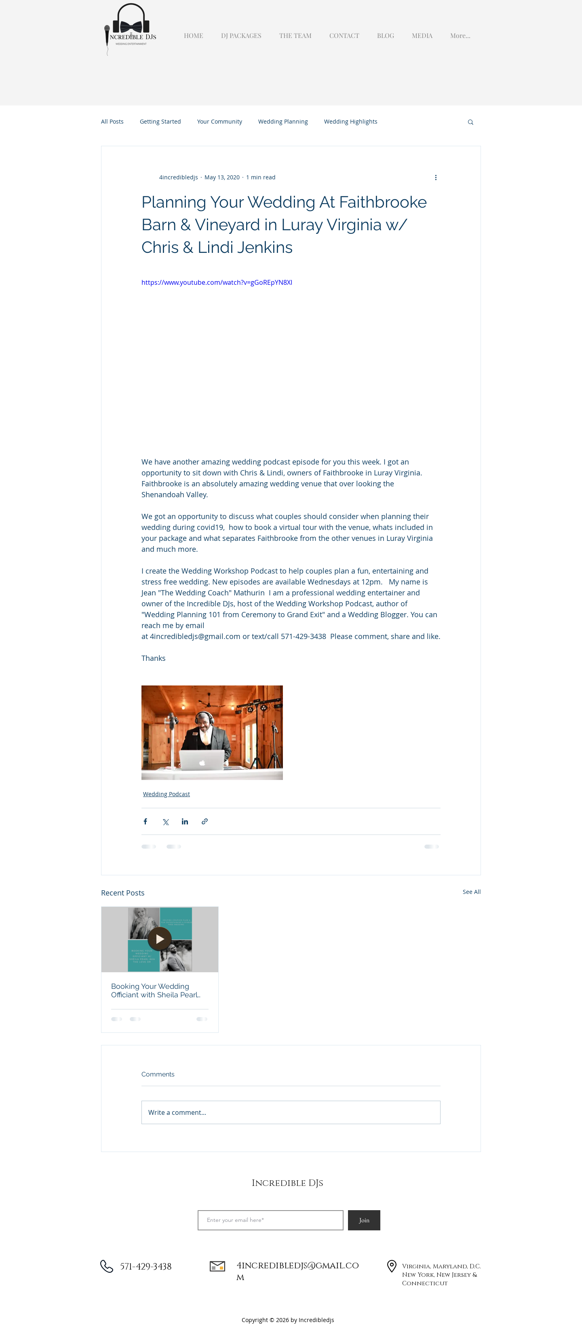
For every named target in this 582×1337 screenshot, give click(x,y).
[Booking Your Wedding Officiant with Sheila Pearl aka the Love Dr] (159, 939)
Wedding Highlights (350, 121)
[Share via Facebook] (145, 821)
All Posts (112, 121)
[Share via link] (205, 821)
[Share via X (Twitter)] (165, 821)
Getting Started (160, 121)
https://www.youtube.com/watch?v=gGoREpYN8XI (216, 282)
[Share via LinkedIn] (185, 821)
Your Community (219, 121)
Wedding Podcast (166, 794)
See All (472, 892)
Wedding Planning (283, 121)
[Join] (364, 1220)
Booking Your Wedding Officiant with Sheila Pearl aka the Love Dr (154, 990)
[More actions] (436, 177)
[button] (420, 31)
